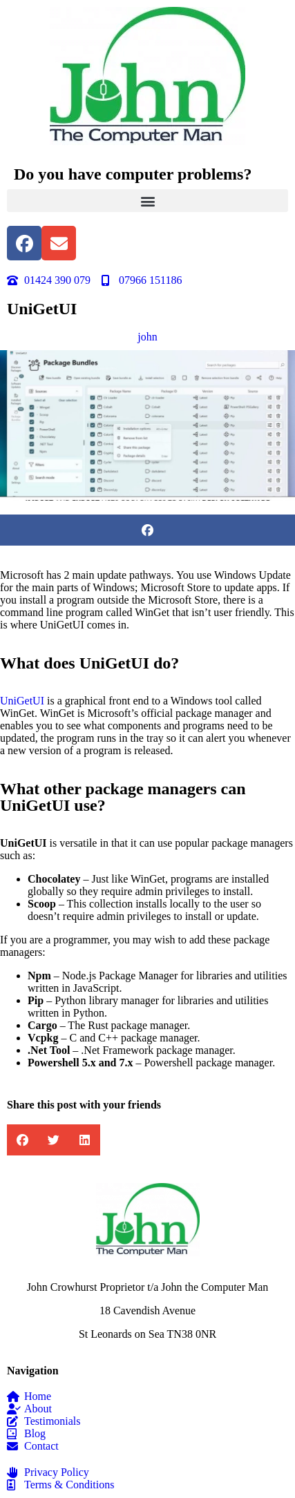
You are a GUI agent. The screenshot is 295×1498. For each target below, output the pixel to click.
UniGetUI (22, 701)
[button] (147, 200)
